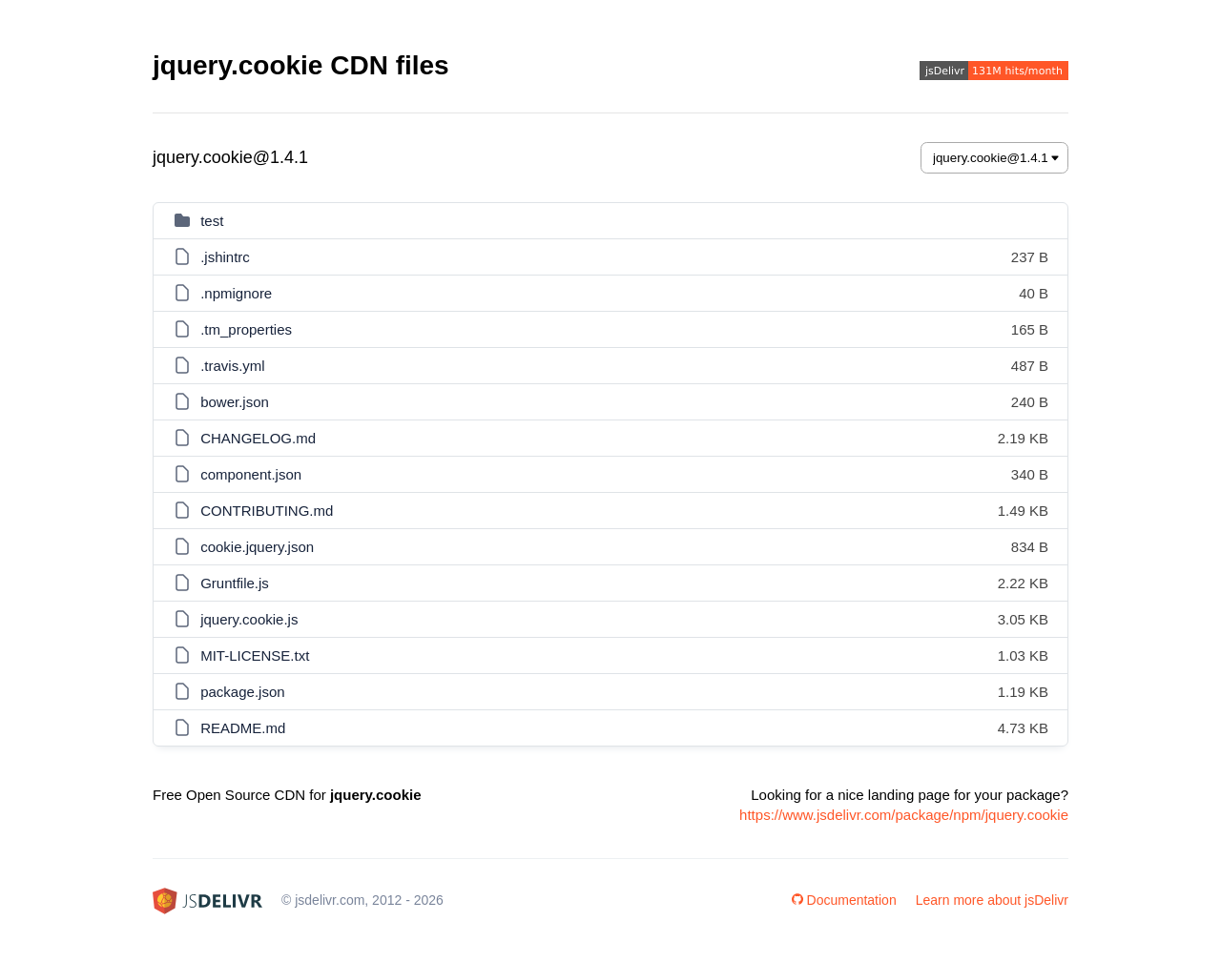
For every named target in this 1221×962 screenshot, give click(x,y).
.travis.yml (232, 366)
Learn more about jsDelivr (992, 900)
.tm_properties (246, 329)
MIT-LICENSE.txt (254, 655)
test (211, 221)
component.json (250, 474)
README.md (242, 728)
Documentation (844, 900)
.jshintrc (225, 257)
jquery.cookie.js (249, 619)
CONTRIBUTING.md (266, 510)
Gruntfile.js (234, 583)
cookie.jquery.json (257, 547)
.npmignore (236, 293)
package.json (242, 692)
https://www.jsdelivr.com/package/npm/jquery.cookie (903, 815)
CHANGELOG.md (258, 438)
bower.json (234, 402)
